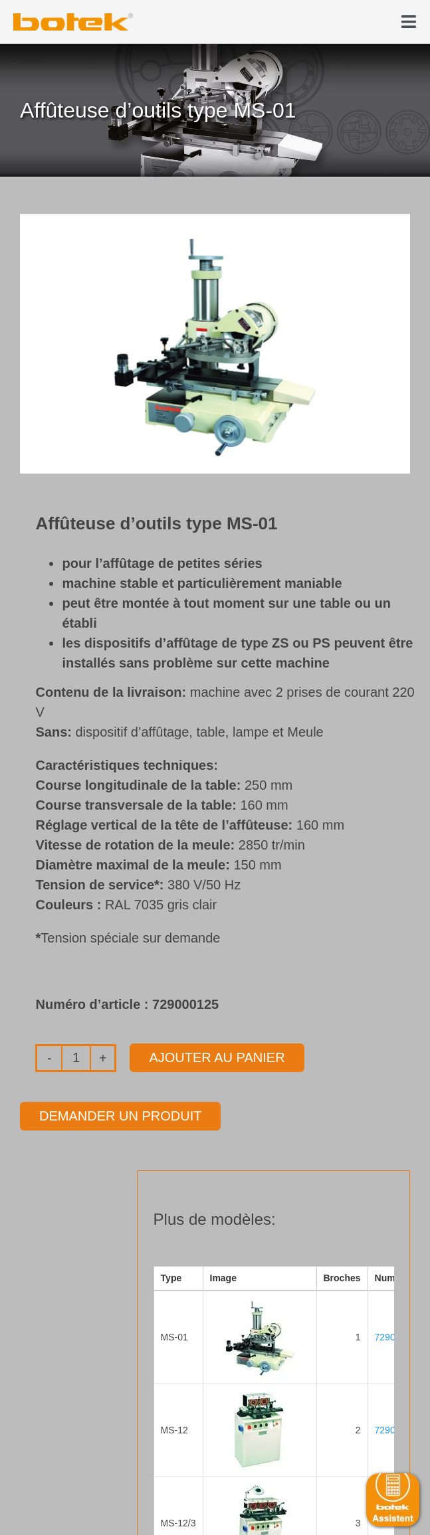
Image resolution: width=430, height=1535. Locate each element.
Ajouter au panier (216, 1057)
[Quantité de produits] (76, 1058)
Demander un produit (120, 1116)
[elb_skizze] (73, 18)
